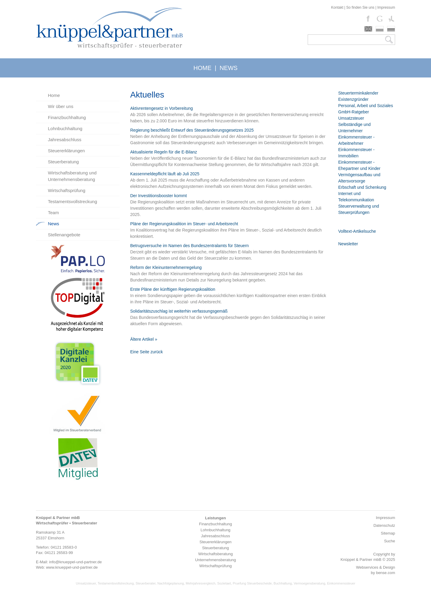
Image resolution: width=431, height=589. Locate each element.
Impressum (386, 7)
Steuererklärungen (66, 150)
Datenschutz (384, 525)
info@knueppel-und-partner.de (75, 562)
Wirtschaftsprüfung (66, 190)
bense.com (385, 572)
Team (53, 212)
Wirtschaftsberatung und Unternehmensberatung (72, 176)
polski (379, 28)
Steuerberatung (63, 161)
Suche (389, 541)
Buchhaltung (283, 583)
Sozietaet (224, 583)
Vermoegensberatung (309, 583)
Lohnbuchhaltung (65, 128)
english (368, 28)
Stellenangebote (64, 234)
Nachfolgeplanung (170, 583)
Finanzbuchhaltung (67, 117)
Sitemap (388, 533)
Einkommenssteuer (341, 583)
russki (391, 28)
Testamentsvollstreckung (72, 201)
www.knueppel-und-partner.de (72, 567)
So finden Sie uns (360, 7)
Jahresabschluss (64, 139)
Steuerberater (146, 583)
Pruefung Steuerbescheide (252, 583)
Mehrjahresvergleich (201, 583)
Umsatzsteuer (86, 583)
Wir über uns (60, 106)
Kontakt (337, 7)
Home (54, 95)
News (53, 223)
